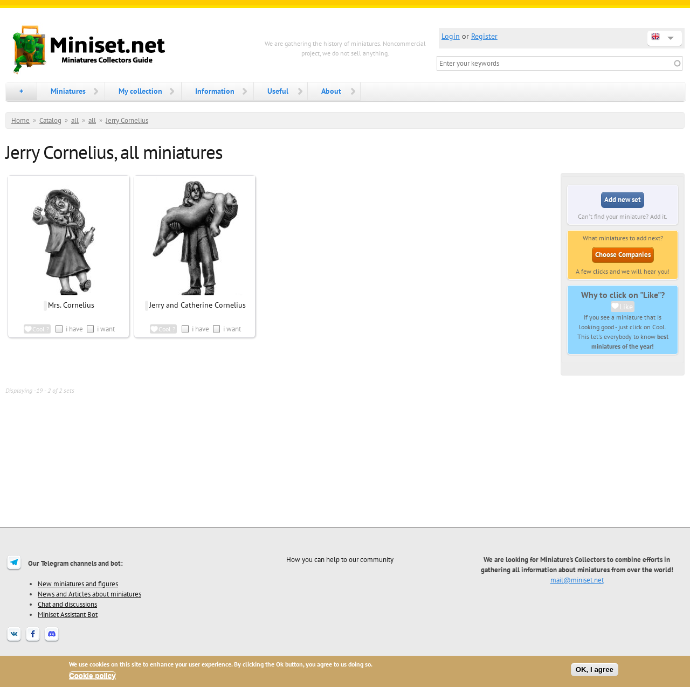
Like (626, 306)
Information (214, 91)
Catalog (50, 120)
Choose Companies (623, 254)
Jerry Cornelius (127, 120)
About (331, 91)
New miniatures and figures (78, 583)
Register (484, 36)
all (75, 120)
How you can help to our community (340, 559)
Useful (277, 91)
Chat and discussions (67, 604)
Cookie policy (92, 675)
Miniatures (68, 91)
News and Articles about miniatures (89, 593)
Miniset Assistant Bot (68, 614)
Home (20, 120)
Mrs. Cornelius (71, 305)
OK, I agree (594, 669)
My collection (140, 91)
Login (450, 36)
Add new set (622, 199)
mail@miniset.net (577, 579)
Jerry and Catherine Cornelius (197, 305)
